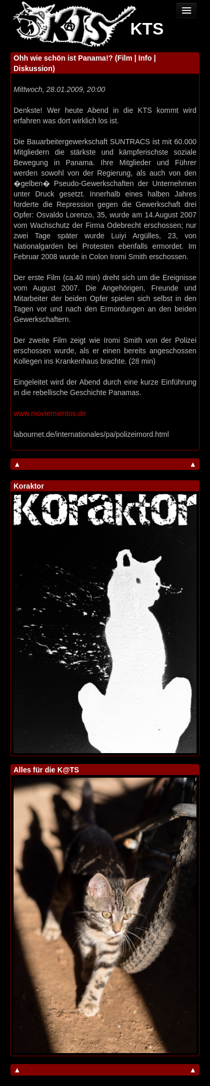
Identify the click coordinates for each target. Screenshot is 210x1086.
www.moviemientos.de (50, 413)
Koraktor (29, 486)
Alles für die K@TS (46, 770)
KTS (147, 28)
